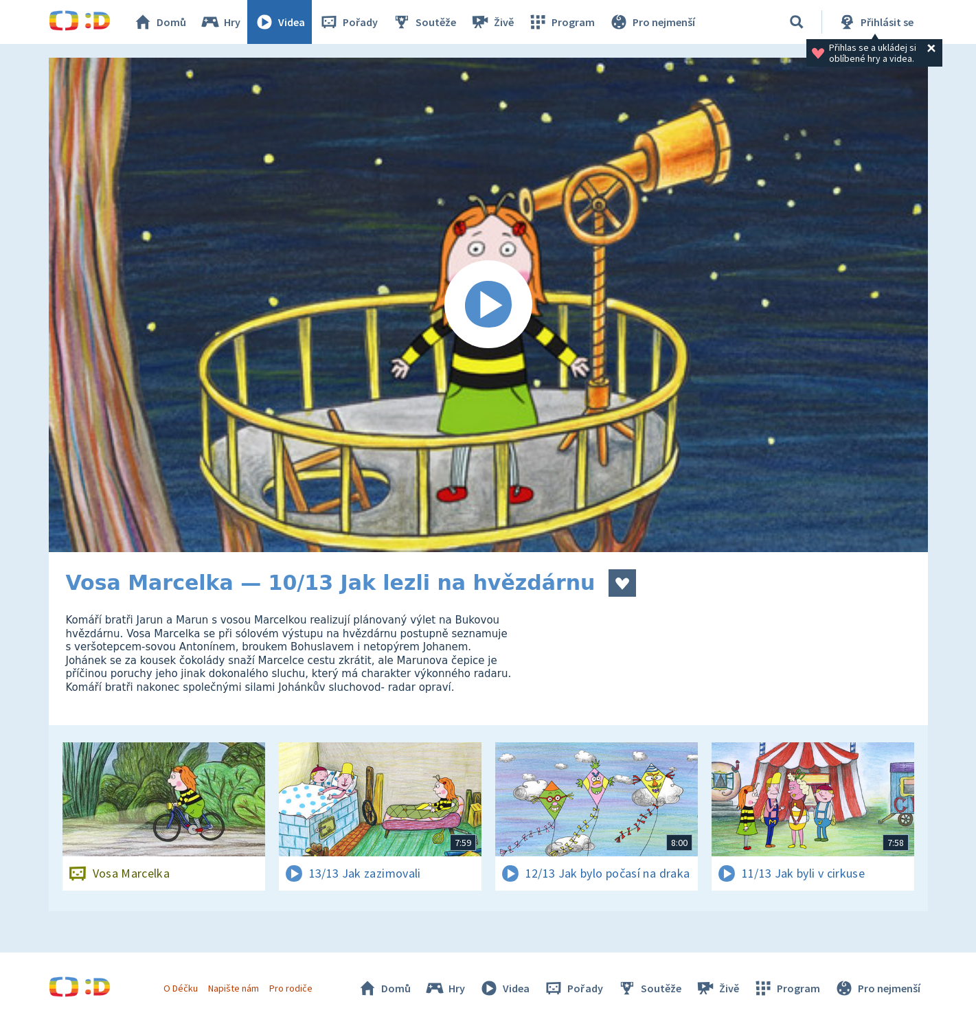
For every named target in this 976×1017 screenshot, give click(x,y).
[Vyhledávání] (796, 22)
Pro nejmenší (652, 22)
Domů (159, 22)
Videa (279, 22)
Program (561, 22)
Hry (220, 22)
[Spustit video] (488, 305)
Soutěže (423, 22)
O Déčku (180, 988)
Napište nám (233, 988)
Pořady (348, 22)
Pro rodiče (291, 988)
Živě (492, 22)
